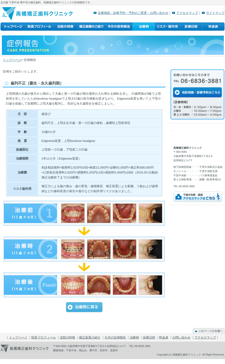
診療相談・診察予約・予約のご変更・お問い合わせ (133, 13)
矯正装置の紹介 (91, 26)
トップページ (12, 26)
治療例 (144, 26)
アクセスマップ (187, 13)
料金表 (213, 26)
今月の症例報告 (119, 26)
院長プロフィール (39, 26)
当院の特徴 (65, 26)
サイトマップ (215, 13)
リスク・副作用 (167, 26)
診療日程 (191, 26)
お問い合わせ (181, 337)
